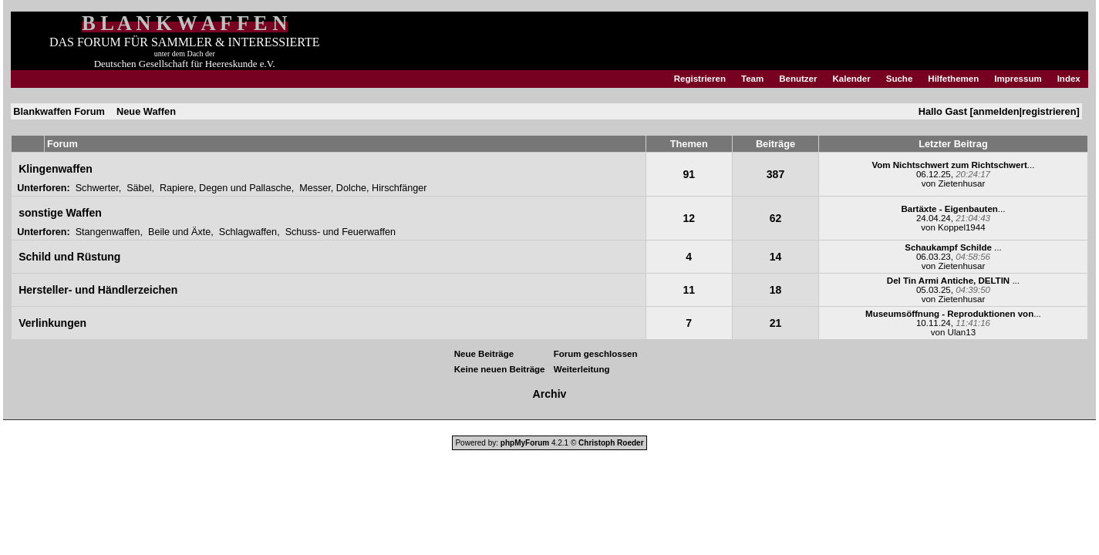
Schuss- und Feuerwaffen (340, 232)
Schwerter (97, 188)
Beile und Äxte (179, 232)
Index (1068, 78)
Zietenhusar (961, 183)
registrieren (1049, 111)
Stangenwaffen (108, 232)
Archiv (550, 394)
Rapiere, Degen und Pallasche (226, 188)
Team (752, 78)
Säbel (138, 188)
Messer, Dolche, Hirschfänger (362, 188)
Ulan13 (962, 332)
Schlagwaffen (248, 232)
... (952, 165)
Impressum (1017, 78)
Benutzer (798, 78)
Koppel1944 (961, 227)
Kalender (851, 78)
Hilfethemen (953, 78)
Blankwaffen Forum (59, 111)
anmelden (996, 111)
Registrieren (700, 78)
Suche (899, 78)
